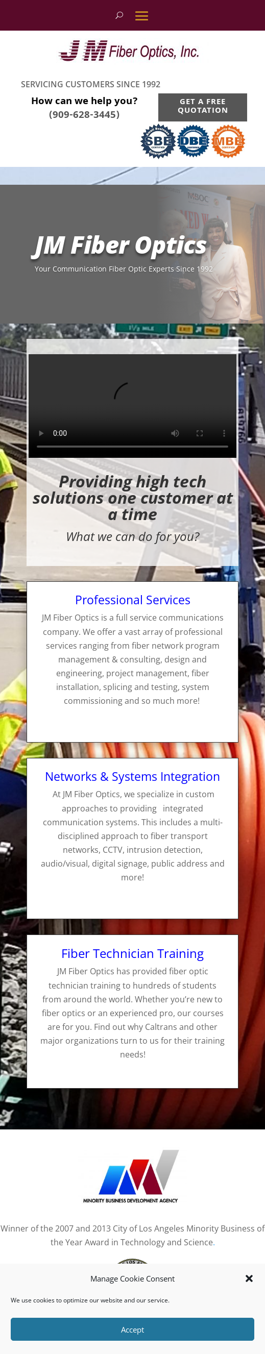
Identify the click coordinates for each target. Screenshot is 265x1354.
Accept (132, 1329)
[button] (249, 1278)
